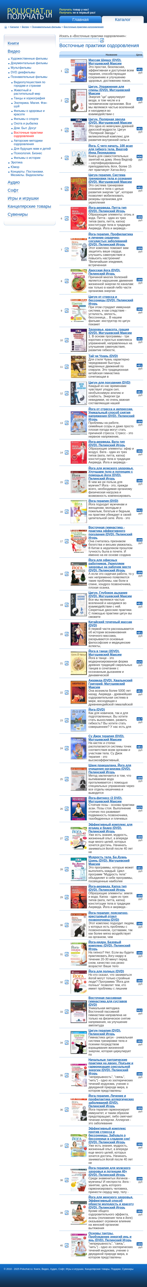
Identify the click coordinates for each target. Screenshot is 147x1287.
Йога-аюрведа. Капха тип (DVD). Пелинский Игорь (107, 888)
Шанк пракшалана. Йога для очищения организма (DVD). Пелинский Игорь (109, 769)
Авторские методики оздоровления (28, 142)
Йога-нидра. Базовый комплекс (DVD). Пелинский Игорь (109, 945)
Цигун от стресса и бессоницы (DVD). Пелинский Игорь (110, 300)
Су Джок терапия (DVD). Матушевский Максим (106, 737)
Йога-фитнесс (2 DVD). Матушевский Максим (105, 799)
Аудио (14, 182)
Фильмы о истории (27, 157)
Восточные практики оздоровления (84, 26)
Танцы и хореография (29, 98)
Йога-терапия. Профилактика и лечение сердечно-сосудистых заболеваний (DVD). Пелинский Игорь (110, 239)
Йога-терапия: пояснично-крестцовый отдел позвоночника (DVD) (108, 916)
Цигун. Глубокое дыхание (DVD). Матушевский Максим (110, 594)
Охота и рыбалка (26, 123)
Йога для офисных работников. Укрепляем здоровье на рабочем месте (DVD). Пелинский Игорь (109, 565)
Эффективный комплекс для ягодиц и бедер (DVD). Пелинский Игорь (110, 828)
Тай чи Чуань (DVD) (103, 356)
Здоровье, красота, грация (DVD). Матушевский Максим (110, 331)
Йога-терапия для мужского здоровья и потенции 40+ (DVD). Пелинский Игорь (109, 1171)
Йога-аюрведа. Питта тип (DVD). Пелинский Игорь (107, 209)
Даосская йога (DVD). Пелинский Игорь (104, 272)
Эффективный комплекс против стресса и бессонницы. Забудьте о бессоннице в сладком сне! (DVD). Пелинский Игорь (109, 1135)
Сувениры (18, 214)
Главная (80, 19)
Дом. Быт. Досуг (25, 128)
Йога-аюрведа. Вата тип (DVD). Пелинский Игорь (106, 443)
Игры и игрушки (23, 198)
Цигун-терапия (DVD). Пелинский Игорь (104, 1032)
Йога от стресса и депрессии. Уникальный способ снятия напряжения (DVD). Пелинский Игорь (111, 414)
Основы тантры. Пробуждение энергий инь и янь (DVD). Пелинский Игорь (109, 1237)
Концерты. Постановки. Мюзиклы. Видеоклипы (27, 173)
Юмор (15, 167)
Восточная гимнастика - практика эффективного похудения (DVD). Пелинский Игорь (110, 532)
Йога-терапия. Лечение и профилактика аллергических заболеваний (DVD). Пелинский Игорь (111, 1101)
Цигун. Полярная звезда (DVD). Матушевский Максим (110, 121)
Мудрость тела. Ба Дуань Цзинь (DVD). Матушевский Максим (109, 861)
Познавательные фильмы (46, 26)
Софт (13, 190)
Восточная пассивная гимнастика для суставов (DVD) (107, 1001)
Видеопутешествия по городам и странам (29, 84)
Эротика (16, 162)
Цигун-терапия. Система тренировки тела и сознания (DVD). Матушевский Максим (110, 178)
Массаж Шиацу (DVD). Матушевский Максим (105, 61)
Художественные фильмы (29, 58)
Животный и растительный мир (27, 92)
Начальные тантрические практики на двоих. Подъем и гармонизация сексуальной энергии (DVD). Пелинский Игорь (110, 1066)
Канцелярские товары (29, 206)
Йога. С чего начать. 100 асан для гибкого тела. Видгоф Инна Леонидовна (110, 149)
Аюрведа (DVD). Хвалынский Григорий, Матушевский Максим (110, 684)
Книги (13, 43)
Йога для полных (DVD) (106, 971)
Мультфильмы (21, 67)
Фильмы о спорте (26, 118)
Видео (25, 26)
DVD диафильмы (23, 72)
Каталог (123, 19)
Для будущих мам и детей (32, 148)
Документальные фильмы (29, 63)
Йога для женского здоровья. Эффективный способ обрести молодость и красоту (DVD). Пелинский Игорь (111, 1202)
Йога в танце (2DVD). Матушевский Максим (105, 653)
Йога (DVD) (96, 709)
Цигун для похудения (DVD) (109, 382)
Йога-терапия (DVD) (103, 501)
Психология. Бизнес (28, 153)
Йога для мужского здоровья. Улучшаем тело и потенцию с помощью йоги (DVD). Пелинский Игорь (110, 473)
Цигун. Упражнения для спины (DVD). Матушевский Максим (109, 90)
